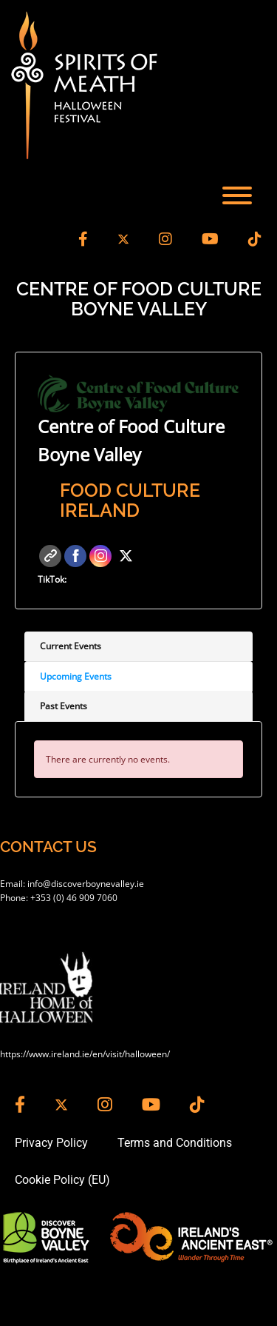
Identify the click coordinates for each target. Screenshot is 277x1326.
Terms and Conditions (174, 1143)
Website (50, 556)
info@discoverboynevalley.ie (85, 883)
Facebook (75, 556)
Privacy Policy (51, 1143)
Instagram (100, 556)
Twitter (125, 556)
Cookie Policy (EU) (62, 1180)
